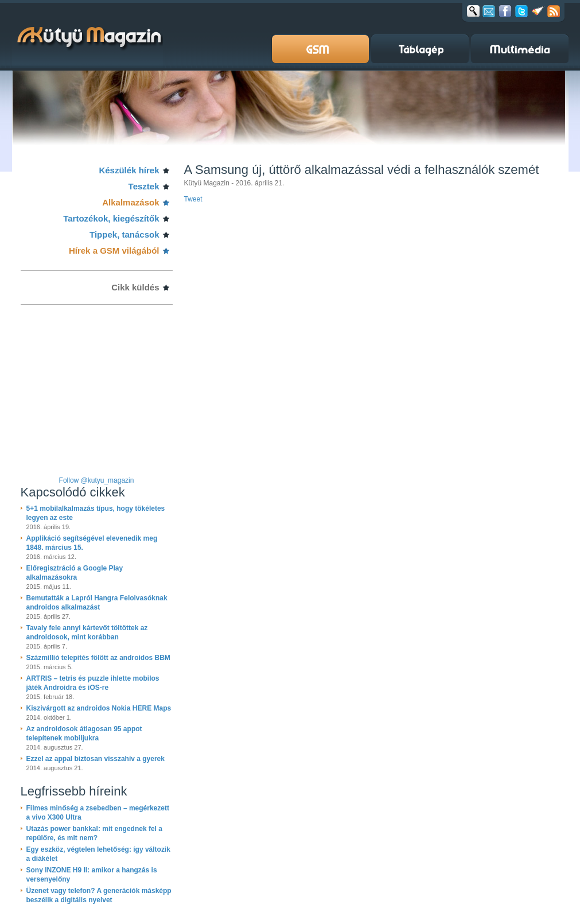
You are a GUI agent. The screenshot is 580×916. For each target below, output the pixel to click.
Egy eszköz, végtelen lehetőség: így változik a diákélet (98, 854)
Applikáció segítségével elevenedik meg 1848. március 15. (92, 543)
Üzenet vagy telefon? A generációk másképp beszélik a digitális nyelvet (99, 895)
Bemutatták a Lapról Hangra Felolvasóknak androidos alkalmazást (97, 602)
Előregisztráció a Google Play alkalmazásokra (74, 572)
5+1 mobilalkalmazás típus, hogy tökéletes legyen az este (95, 513)
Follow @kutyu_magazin (96, 480)
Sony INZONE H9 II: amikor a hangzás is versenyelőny (91, 874)
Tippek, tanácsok (124, 234)
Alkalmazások (130, 202)
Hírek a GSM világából (114, 250)
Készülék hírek (129, 170)
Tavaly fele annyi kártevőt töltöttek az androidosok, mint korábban (87, 632)
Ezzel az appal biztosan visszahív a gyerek (95, 759)
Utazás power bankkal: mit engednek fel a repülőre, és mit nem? (94, 833)
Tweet (193, 199)
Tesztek (144, 186)
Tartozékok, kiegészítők (111, 218)
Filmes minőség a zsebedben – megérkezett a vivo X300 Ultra (97, 812)
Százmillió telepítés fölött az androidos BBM (98, 658)
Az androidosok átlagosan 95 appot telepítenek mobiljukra (84, 733)
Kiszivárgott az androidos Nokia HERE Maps (99, 708)
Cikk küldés (135, 287)
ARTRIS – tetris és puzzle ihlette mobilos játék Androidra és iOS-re (92, 683)
